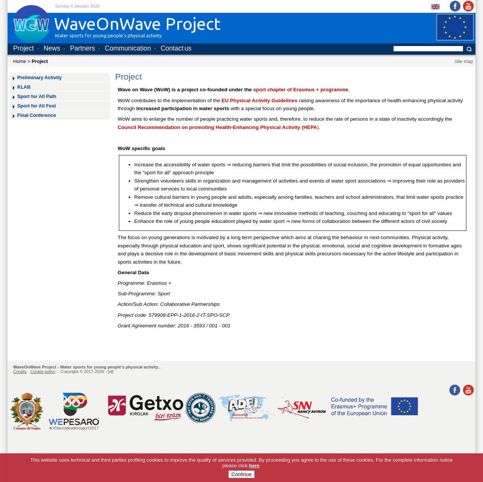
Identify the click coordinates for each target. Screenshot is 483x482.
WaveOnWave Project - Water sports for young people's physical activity (85, 367)
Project (23, 48)
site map (464, 61)
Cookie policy (42, 371)
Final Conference (36, 115)
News (52, 48)
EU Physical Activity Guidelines (259, 100)
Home (19, 61)
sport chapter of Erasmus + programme (300, 89)
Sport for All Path (37, 96)
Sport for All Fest (36, 106)
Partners (82, 48)
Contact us (176, 48)
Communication (128, 48)
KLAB (24, 87)
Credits (19, 371)
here (254, 470)
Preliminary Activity (39, 77)
